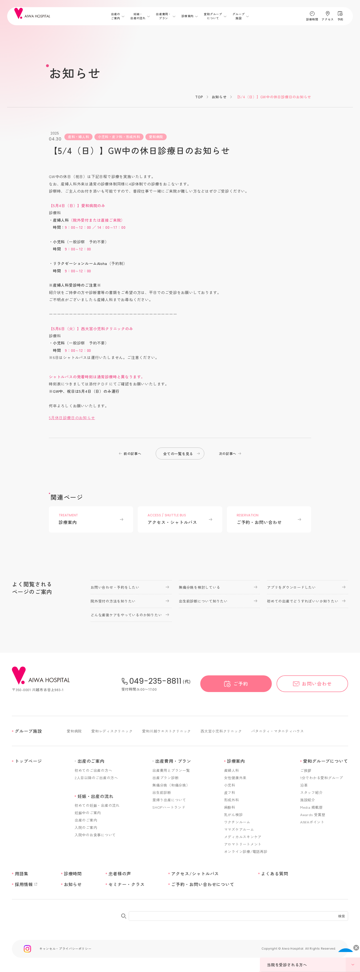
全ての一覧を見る (178, 453)
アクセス (328, 19)
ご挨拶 (305, 770)
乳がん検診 (233, 814)
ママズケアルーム (239, 829)
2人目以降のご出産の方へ (96, 777)
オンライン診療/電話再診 (245, 851)
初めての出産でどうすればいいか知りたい (302, 600)
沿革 (304, 785)
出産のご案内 (86, 819)
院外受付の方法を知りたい (113, 600)
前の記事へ (132, 453)
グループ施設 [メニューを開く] (238, 16)
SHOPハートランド (168, 807)
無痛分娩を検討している (199, 587)
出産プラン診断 (165, 777)
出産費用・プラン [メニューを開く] (163, 16)
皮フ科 (229, 792)
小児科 (229, 785)
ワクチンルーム (237, 821)
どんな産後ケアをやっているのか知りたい (126, 614)
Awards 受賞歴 (312, 814)
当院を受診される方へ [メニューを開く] (313, 964)
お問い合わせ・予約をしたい (115, 587)
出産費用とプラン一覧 (171, 770)
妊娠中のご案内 (88, 812)
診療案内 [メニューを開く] (187, 16)
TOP (199, 96)
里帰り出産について (169, 799)
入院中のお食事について (95, 834)
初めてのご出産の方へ (93, 770)
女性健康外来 (235, 777)
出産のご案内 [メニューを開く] (115, 16)
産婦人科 (231, 770)
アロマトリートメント (243, 844)
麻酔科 (229, 807)
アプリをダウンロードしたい (291, 587)
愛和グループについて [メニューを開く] (213, 16)
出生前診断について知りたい (203, 600)
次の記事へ (228, 453)
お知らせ (219, 96)
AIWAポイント (312, 821)
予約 (340, 19)
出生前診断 (161, 792)
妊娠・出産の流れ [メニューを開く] (138, 16)
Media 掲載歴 (311, 807)
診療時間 (312, 19)
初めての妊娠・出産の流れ (97, 805)
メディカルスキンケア (243, 836)
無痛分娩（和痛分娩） (171, 785)
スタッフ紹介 (311, 792)
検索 (341, 916)
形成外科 (231, 799)
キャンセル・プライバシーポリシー (65, 948)
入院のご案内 (86, 827)
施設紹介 (307, 799)
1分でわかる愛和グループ (321, 777)
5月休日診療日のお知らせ (72, 417)
